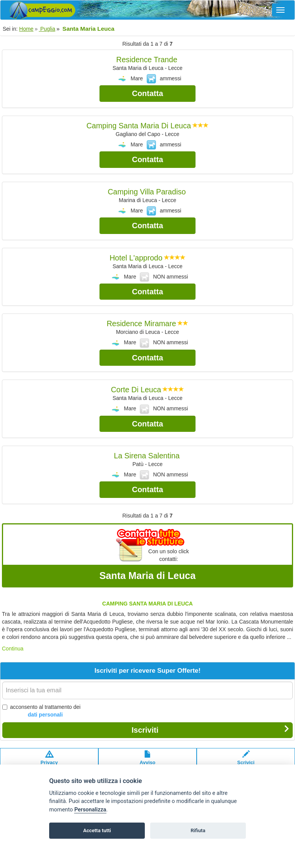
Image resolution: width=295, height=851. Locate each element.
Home (26, 29)
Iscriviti (210, 729)
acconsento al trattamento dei (41, 711)
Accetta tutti (97, 830)
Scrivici (246, 761)
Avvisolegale (148, 761)
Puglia (47, 29)
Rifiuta (198, 830)
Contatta (147, 93)
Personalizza (90, 809)
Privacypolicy (49, 761)
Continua (12, 648)
